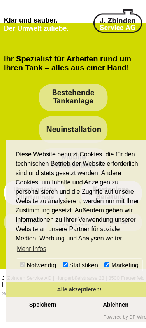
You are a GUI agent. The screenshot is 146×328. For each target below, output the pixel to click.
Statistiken (80, 265)
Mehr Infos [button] (31, 249)
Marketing (121, 265)
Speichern (42, 305)
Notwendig (38, 265)
